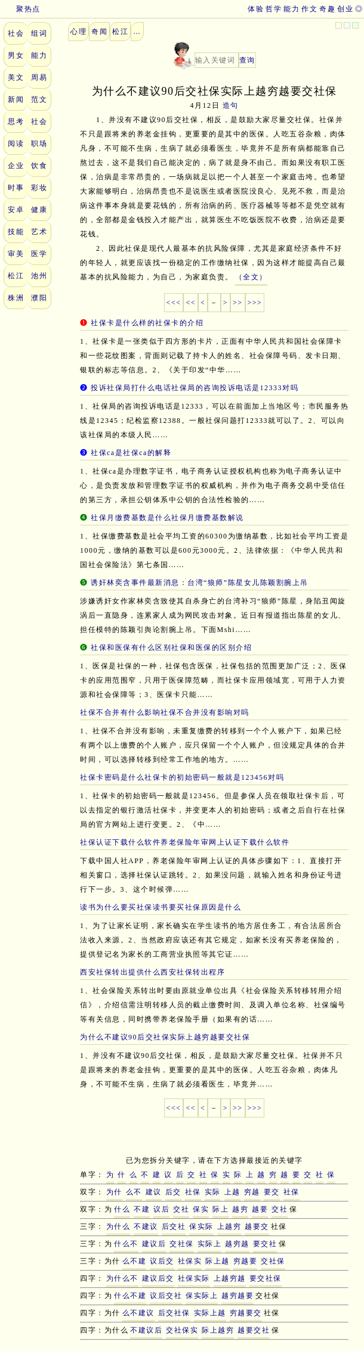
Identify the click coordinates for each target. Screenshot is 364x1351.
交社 (181, 1209)
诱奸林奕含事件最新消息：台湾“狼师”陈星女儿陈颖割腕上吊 (200, 582)
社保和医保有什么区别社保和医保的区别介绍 (171, 647)
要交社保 (265, 1278)
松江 (16, 276)
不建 (142, 1209)
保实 (201, 1209)
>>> (255, 302)
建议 (154, 1192)
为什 (114, 1192)
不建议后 (146, 1330)
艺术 (39, 232)
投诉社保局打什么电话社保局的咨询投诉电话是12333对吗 (194, 388)
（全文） (251, 277)
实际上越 (210, 1313)
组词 (39, 33)
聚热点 (20, 9)
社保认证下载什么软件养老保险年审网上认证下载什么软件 (184, 842)
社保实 (190, 1261)
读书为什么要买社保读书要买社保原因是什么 (160, 907)
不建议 (146, 1226)
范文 (39, 99)
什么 (122, 1209)
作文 (309, 9)
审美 (16, 254)
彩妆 (39, 187)
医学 (39, 254)
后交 (173, 1192)
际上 (220, 1209)
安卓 (16, 210)
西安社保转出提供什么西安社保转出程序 (152, 972)
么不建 (134, 1261)
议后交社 (166, 1295)
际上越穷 (218, 1330)
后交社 (174, 1226)
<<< (173, 302)
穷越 (252, 1192)
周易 (39, 77)
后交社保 (174, 1313)
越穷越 (237, 1244)
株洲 (16, 298)
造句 (231, 105)
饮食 (39, 165)
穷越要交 (246, 1313)
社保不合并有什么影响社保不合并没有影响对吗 (164, 712)
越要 (260, 1209)
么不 (134, 1192)
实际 (213, 1192)
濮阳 (39, 298)
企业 (16, 165)
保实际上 (202, 1295)
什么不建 (130, 1295)
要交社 (265, 1244)
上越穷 (229, 1226)
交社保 (181, 1244)
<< (191, 302)
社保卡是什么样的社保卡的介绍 (147, 323)
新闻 (16, 99)
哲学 (274, 9)
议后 (161, 1209)
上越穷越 (230, 1278)
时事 (16, 187)
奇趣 (327, 9)
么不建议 (138, 1313)
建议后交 (158, 1278)
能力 (291, 9)
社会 (16, 33)
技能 (16, 232)
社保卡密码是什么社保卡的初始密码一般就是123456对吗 (182, 777)
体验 (256, 9)
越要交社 (253, 1330)
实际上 (210, 1244)
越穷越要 (237, 1295)
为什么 (118, 1226)
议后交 (162, 1261)
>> (238, 302)
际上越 (217, 1261)
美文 (16, 77)
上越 (232, 1192)
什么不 (126, 1244)
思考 (16, 121)
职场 (39, 143)
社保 (193, 1192)
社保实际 (194, 1278)
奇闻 (99, 31)
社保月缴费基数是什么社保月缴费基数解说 (167, 517)
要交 (272, 1192)
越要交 (257, 1226)
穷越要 (245, 1261)
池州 (39, 276)
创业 (345, 9)
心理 (78, 31)
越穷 (240, 1209)
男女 (16, 55)
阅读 (16, 143)
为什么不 (122, 1278)
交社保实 (182, 1330)
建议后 (154, 1244)
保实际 (201, 1226)
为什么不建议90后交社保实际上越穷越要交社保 (165, 1037)
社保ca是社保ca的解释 (131, 453)
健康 (39, 210)
